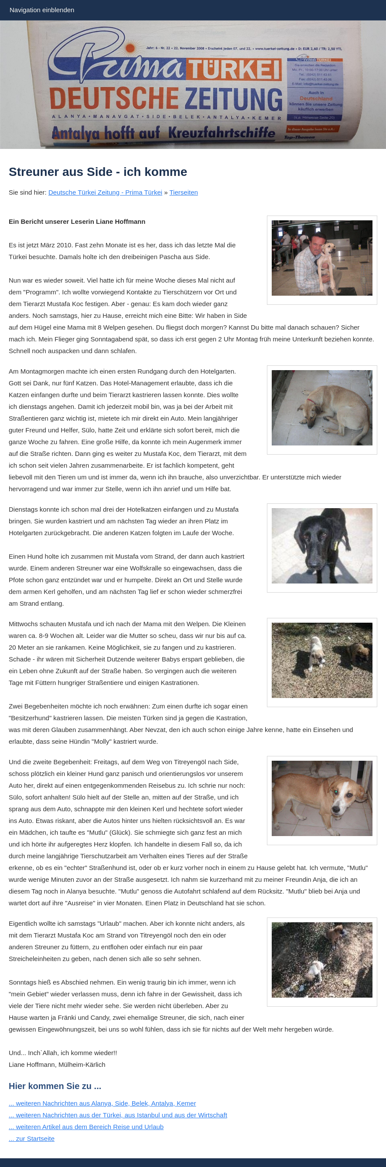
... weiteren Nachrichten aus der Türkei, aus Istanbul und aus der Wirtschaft (118, 1115)
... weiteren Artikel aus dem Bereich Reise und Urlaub (86, 1126)
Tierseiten (184, 192)
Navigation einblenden (42, 9)
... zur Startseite (32, 1138)
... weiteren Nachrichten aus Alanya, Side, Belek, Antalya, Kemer (102, 1103)
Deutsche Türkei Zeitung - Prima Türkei (105, 192)
